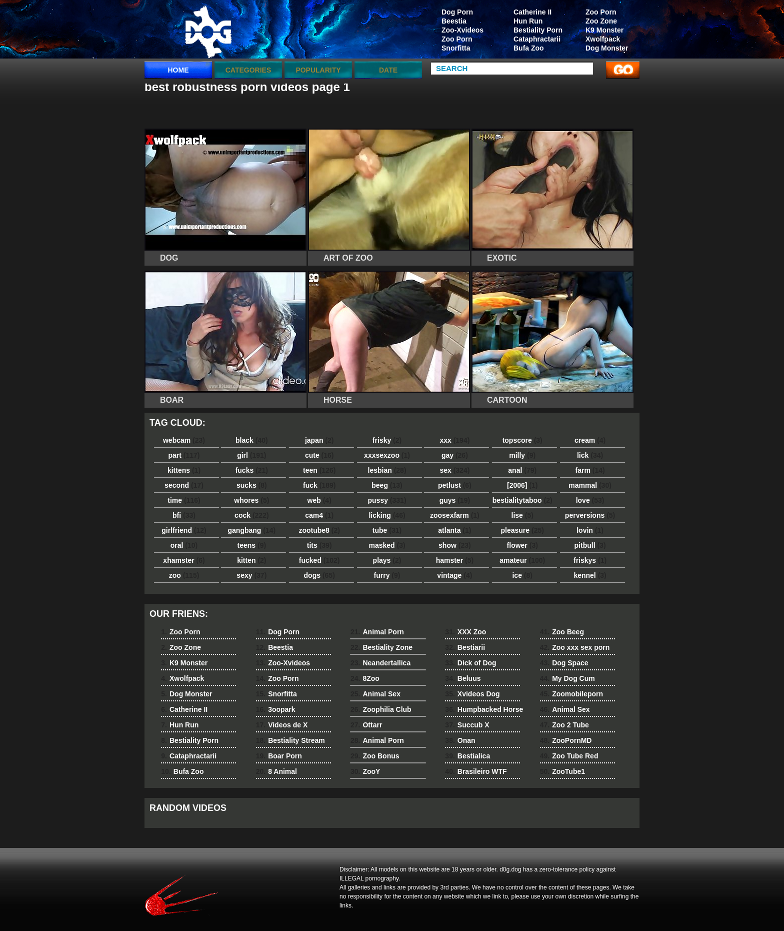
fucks (252, 470)
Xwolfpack (603, 39)
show (454, 545)
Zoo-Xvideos (463, 30)
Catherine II (533, 12)
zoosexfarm (455, 515)
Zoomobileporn (571, 694)
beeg (387, 485)
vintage (454, 575)
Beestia (454, 21)
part (184, 455)
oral (184, 545)
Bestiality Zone (381, 647)
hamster (455, 560)
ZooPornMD (566, 740)
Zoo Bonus (375, 756)
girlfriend (184, 530)
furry (387, 575)
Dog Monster (607, 48)
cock (251, 515)
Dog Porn (457, 12)
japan (319, 440)
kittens (184, 470)
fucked (319, 560)
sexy (251, 575)
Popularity (318, 70)
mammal (590, 485)
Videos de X (282, 725)
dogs (319, 575)
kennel (590, 575)
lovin (590, 530)
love (590, 500)
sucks (251, 485)
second (184, 485)
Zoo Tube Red (569, 756)
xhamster (183, 560)
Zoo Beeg (562, 632)
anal (522, 470)
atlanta (454, 530)
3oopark (276, 709)
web (320, 500)
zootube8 (319, 530)
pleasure (522, 530)
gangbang (252, 530)
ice (522, 575)
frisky (387, 440)
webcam (184, 440)
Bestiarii (465, 647)
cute (319, 455)
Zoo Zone (601, 21)
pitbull (590, 545)
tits (319, 545)
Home (178, 70)
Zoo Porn (601, 12)
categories (249, 70)
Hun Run (528, 21)
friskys (590, 560)
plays (387, 560)
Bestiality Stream (290, 740)
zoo (184, 575)
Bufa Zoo (529, 48)
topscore (522, 440)
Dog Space (564, 663)
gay (455, 455)
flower (522, 545)
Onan (460, 740)
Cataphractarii (537, 39)
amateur (522, 560)
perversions (590, 515)
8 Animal (276, 771)
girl (251, 455)
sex (455, 470)
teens (252, 545)
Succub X (467, 725)
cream (590, 440)
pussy (387, 500)
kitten (251, 560)
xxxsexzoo (387, 455)
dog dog (208, 31)
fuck (319, 485)
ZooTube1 (562, 771)
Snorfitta (456, 48)
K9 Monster (605, 30)
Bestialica (467, 756)
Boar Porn (279, 756)
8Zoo (365, 678)
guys (455, 500)
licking (386, 515)
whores (251, 500)
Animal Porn (377, 632)
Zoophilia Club (381, 709)
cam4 (319, 515)
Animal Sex (375, 694)
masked (386, 545)
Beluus (462, 678)
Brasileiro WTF (475, 771)
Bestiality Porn (538, 30)
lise (523, 515)
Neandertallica (380, 663)
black (252, 440)
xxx (455, 440)
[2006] (522, 485)
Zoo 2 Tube (564, 725)
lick (590, 455)
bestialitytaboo (522, 500)
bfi (184, 515)
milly (522, 455)
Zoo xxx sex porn (575, 647)
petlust (455, 485)
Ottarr (366, 725)
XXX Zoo (465, 632)
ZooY (365, 771)
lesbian (387, 470)
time (184, 500)
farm (589, 470)
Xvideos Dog (472, 694)
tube (387, 530)
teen (319, 470)
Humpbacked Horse (484, 709)
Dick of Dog (470, 663)
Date (388, 70)
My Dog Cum (567, 678)
